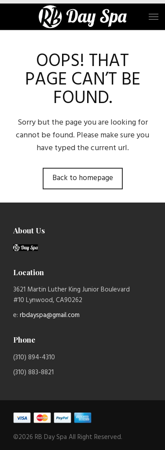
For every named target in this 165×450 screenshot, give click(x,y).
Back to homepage (82, 178)
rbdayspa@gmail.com (50, 315)
